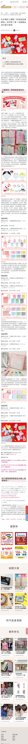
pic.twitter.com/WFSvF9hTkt (10, 497)
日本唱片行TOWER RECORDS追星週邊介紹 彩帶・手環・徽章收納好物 (13, 470)
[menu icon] (1, 2)
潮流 (2, 736)
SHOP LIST (13, 454)
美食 (2, 738)
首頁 (2, 13)
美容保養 (15, 734)
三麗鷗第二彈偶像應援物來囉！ (13, 62)
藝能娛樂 (3, 740)
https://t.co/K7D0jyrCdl (8, 496)
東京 (15, 7)
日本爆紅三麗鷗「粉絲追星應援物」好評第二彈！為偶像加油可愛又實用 (13, 13)
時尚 (14, 738)
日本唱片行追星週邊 (13, 76)
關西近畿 (22, 7)
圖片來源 (3, 110)
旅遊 (14, 736)
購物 (6, 13)
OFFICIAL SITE (16, 452)
